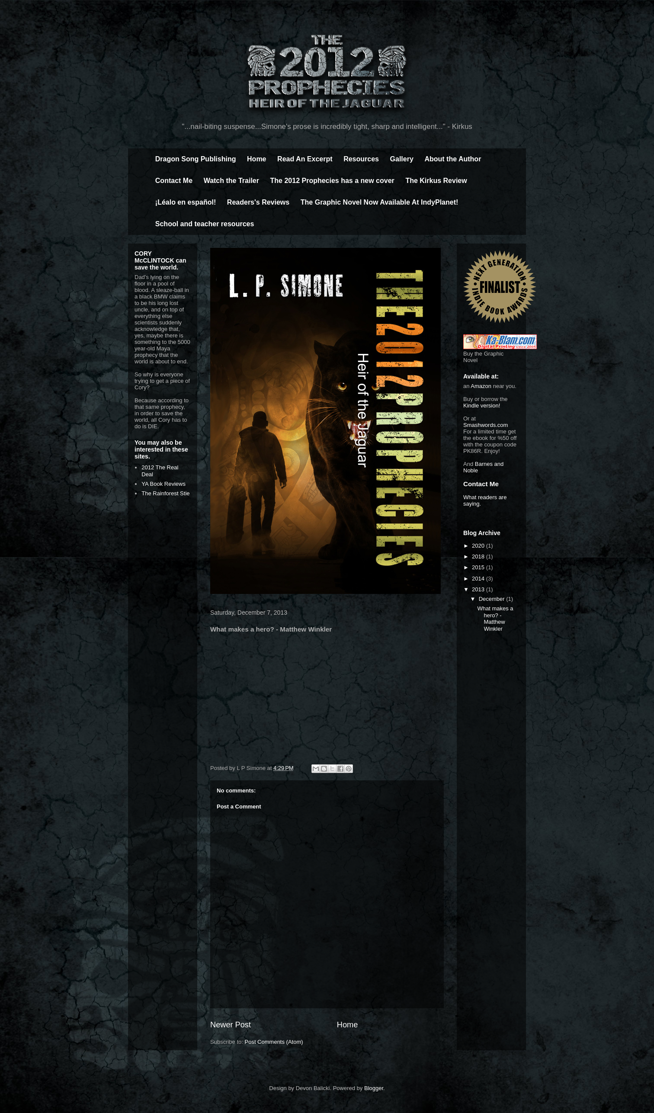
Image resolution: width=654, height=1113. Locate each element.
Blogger (373, 1088)
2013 (479, 589)
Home (256, 159)
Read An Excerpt (304, 159)
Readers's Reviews (258, 202)
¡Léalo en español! (185, 202)
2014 (479, 578)
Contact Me (173, 180)
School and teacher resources (204, 224)
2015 (479, 567)
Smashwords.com (485, 425)
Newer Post (230, 1024)
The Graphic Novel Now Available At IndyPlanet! (379, 202)
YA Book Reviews (163, 484)
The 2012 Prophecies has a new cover (332, 180)
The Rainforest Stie (165, 493)
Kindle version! (481, 405)
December (493, 599)
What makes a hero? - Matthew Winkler (495, 618)
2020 (479, 545)
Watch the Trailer (231, 180)
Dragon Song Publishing (195, 159)
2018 (479, 556)
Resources (361, 159)
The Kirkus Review (436, 180)
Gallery (402, 159)
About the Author (452, 159)
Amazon (481, 386)
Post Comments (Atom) (274, 1042)
